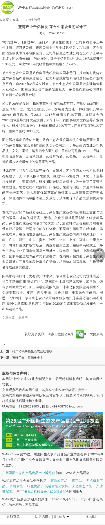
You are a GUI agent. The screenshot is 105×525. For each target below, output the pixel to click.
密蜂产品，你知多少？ (27, 357)
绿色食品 (33, 486)
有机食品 (16, 486)
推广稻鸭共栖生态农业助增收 (32, 351)
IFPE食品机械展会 (33, 491)
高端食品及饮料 (56, 486)
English (91, 516)
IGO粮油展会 (59, 491)
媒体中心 (19, 20)
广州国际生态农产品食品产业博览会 (28, 473)
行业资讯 (34, 20)
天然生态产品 (82, 486)
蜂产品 (77, 480)
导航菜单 (13, 516)
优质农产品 (59, 480)
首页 (6, 20)
